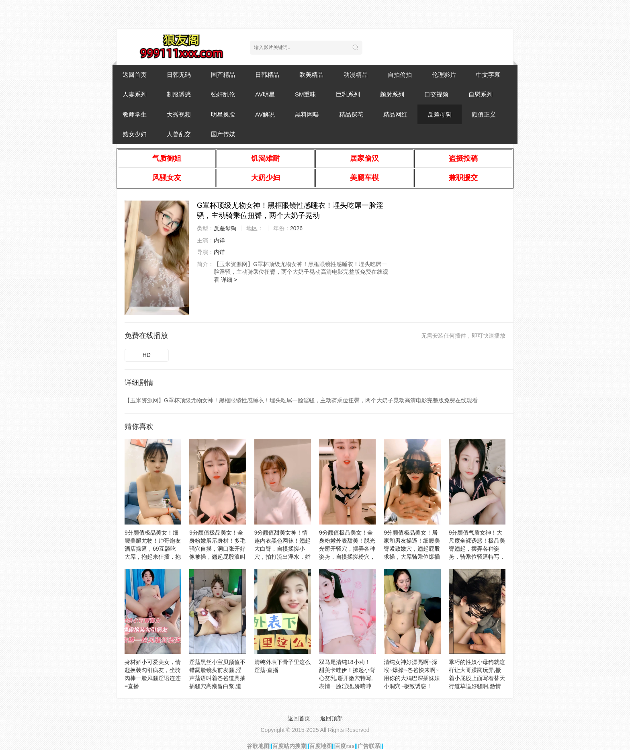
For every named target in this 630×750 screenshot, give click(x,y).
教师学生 (135, 114)
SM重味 (305, 94)
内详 (219, 240)
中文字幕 (488, 74)
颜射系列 (392, 94)
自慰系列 (480, 94)
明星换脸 (223, 114)
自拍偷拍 (400, 74)
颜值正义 (484, 114)
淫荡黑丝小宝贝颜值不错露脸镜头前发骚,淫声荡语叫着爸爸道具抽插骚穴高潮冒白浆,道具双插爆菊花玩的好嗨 (217, 678)
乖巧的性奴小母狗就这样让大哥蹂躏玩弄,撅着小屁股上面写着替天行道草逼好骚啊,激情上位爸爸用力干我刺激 (477, 678)
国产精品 (223, 74)
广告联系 (369, 746)
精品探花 (351, 114)
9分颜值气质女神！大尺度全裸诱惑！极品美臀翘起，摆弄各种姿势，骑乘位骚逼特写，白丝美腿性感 (477, 548)
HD (147, 355)
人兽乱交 (179, 134)
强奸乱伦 (223, 94)
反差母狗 (440, 114)
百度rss (344, 746)
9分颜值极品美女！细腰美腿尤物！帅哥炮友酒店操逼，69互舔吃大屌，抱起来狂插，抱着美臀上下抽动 (153, 548)
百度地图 (320, 746)
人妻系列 (135, 94)
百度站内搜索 (289, 746)
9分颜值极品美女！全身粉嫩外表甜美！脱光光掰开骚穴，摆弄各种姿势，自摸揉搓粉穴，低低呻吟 (347, 548)
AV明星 (265, 94)
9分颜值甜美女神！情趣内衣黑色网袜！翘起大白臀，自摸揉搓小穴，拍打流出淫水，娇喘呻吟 (282, 548)
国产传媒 (223, 134)
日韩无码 (179, 74)
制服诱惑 (179, 94)
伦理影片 (444, 74)
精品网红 (395, 114)
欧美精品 (311, 74)
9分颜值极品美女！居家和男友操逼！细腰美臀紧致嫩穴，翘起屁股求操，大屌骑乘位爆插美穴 (412, 548)
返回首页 (135, 74)
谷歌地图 (258, 746)
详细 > (229, 280)
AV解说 (265, 114)
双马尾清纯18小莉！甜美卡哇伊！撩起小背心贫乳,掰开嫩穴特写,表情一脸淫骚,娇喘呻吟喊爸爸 (347, 678)
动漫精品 (356, 74)
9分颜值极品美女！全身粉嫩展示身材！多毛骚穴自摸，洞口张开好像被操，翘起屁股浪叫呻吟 (217, 548)
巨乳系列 (348, 94)
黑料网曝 (307, 114)
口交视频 (436, 94)
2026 (296, 228)
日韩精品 (267, 74)
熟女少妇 (135, 134)
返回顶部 (331, 718)
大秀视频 (179, 114)
